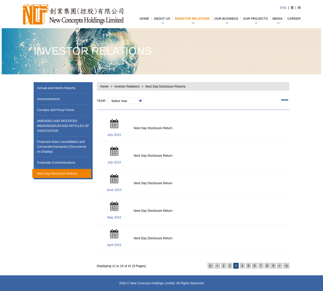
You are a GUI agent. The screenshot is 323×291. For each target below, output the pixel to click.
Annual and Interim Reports (56, 88)
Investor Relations (192, 18)
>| (286, 265)
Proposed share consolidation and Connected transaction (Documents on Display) (61, 146)
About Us (162, 18)
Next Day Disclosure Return (153, 128)
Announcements (48, 99)
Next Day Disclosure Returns (57, 173)
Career (294, 18)
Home (144, 18)
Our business (226, 18)
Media (278, 18)
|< (210, 265)
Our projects (255, 18)
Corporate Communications (56, 162)
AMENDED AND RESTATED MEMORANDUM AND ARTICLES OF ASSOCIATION (63, 126)
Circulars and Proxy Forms (55, 110)
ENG (283, 7)
